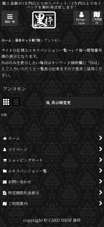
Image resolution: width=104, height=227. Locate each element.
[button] (9, 18)
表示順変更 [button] (58, 102)
